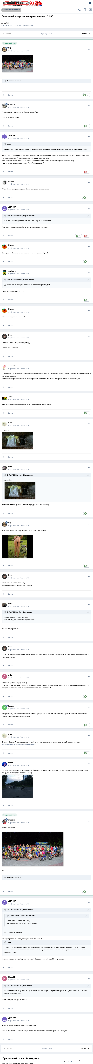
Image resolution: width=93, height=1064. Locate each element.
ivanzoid (11, 820)
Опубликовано (18, 51)
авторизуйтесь (70, 1061)
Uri (7, 23)
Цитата (10, 95)
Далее (84, 34)
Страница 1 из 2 (47, 34)
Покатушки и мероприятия (23, 25)
